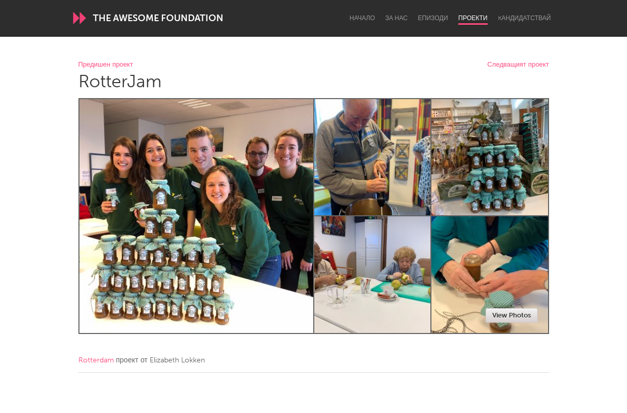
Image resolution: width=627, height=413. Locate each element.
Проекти (473, 18)
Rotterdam (96, 360)
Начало (362, 18)
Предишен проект (105, 64)
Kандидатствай (524, 18)
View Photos (511, 315)
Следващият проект (518, 64)
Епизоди (433, 18)
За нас (396, 18)
